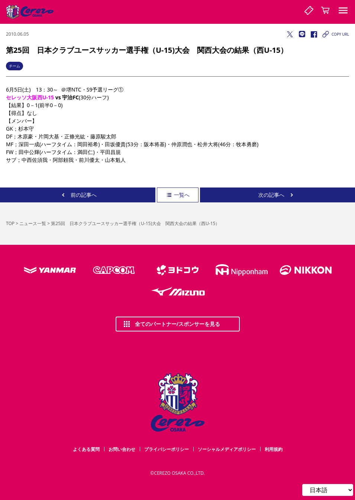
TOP (10, 223)
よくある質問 (86, 449)
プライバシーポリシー (166, 449)
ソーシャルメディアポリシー (227, 449)
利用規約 (274, 449)
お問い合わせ (122, 449)
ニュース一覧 (32, 223)
